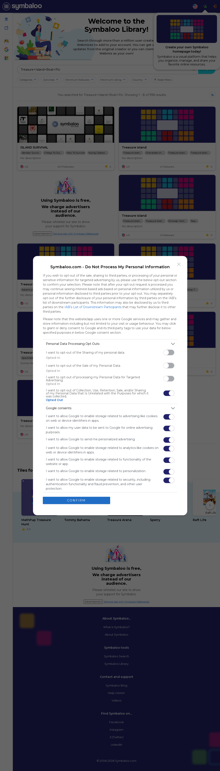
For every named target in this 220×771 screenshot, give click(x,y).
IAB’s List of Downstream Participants (92, 307)
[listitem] (110, 343)
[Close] (179, 264)
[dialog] (110, 385)
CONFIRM (76, 500)
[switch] (168, 352)
